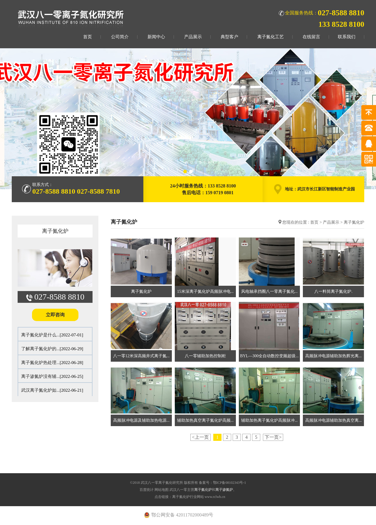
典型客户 (229, 36)
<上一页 (200, 437)
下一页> (273, 437)
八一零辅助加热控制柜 (205, 356)
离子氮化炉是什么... (40, 335)
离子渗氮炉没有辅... (40, 376)
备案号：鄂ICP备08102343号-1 (222, 483)
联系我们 (346, 36)
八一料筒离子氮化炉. (333, 291)
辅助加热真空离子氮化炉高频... (205, 420)
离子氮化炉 (55, 231)
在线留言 (311, 36)
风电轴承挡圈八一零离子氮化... (269, 291)
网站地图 (162, 490)
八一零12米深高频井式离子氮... (141, 356)
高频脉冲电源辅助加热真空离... (333, 420)
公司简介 (120, 36)
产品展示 (193, 36)
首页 (87, 36)
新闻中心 (156, 36)
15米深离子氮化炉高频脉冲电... (205, 291)
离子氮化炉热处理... (40, 362)
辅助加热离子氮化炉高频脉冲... (269, 420)
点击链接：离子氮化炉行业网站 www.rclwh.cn (190, 497)
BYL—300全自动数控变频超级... (269, 356)
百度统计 (147, 490)
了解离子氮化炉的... (40, 348)
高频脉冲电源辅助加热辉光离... (333, 356)
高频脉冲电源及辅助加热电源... (141, 420)
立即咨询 (55, 314)
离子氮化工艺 (270, 36)
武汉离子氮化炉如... (40, 390)
